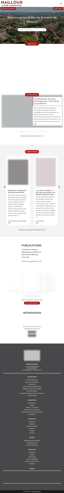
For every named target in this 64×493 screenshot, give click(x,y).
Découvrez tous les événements (31, 230)
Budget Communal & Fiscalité (32, 389)
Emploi (32, 430)
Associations (32, 403)
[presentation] (5, 187)
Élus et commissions (32, 382)
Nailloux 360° (58, 8)
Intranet (32, 433)
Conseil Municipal (32, 380)
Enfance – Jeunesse (32, 407)
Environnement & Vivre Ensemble (32, 412)
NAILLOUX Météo (32, 477)
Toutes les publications (30, 261)
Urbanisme (32, 422)
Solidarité (32, 424)
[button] (16, 131)
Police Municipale (32, 426)
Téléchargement (32, 303)
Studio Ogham (36, 491)
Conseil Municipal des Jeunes (32, 386)
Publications (32, 384)
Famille (32, 455)
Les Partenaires (32, 395)
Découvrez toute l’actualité (31, 136)
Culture (32, 405)
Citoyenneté (32, 457)
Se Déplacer (32, 414)
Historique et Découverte (32, 440)
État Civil (32, 428)
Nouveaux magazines (8, 8)
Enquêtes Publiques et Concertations (32, 393)
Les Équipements (32, 443)
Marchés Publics (32, 391)
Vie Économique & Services (32, 410)
